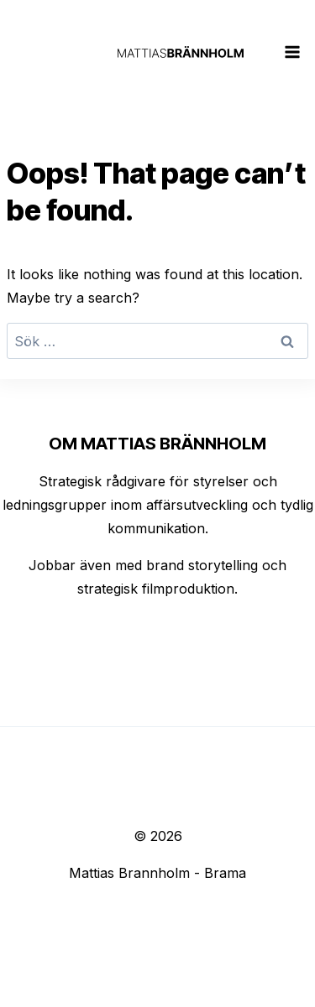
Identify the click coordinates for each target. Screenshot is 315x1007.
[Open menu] (292, 52)
